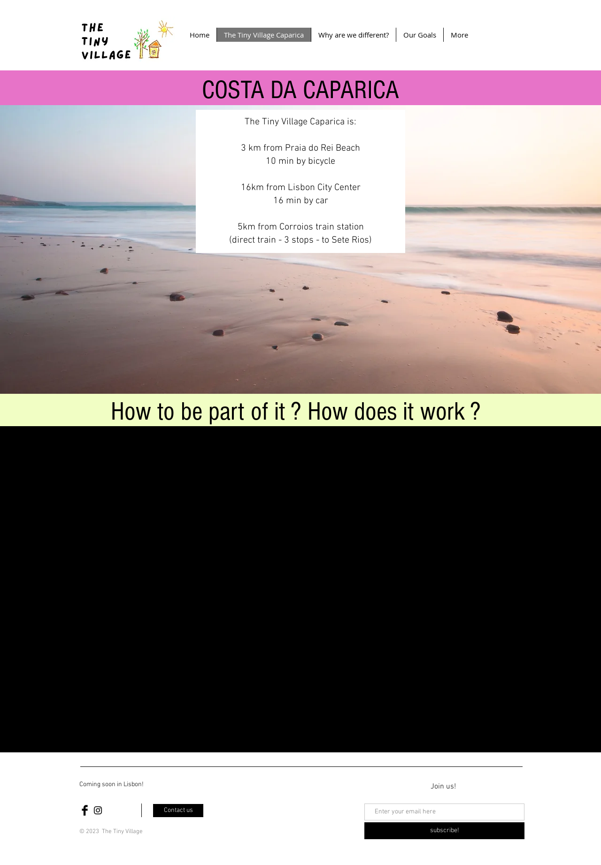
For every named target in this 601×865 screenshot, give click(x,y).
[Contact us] (178, 810)
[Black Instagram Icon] (97, 810)
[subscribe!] (444, 830)
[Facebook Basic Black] (84, 810)
